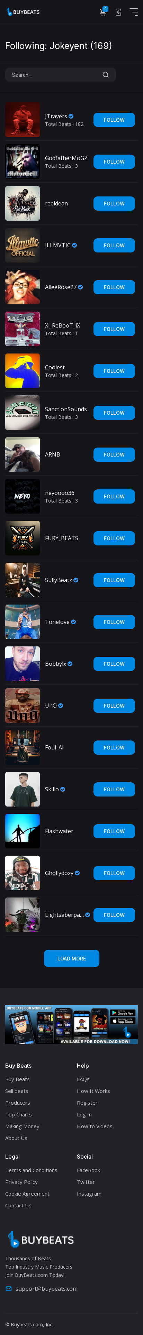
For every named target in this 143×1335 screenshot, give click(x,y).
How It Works (93, 1090)
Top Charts (18, 1114)
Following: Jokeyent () (58, 46)
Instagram (89, 1193)
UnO (51, 705)
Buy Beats (17, 1079)
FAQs (83, 1079)
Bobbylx (55, 664)
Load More (71, 958)
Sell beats (16, 1090)
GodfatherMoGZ (66, 158)
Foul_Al (54, 747)
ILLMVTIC (58, 245)
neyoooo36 (59, 493)
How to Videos (95, 1126)
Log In (84, 1114)
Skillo (52, 789)
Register (87, 1102)
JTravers (56, 116)
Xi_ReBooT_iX (62, 325)
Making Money (22, 1126)
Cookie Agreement (27, 1193)
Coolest (55, 367)
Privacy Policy (21, 1181)
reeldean (56, 203)
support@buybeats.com (41, 1288)
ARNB (52, 454)
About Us (16, 1137)
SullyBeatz (58, 580)
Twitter (86, 1181)
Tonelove (57, 622)
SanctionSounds (66, 409)
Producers (17, 1102)
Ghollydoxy (59, 873)
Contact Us (18, 1205)
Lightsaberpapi (64, 915)
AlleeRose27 (61, 287)
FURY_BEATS (61, 538)
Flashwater (59, 831)
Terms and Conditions (31, 1170)
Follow (114, 120)
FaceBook (88, 1170)
